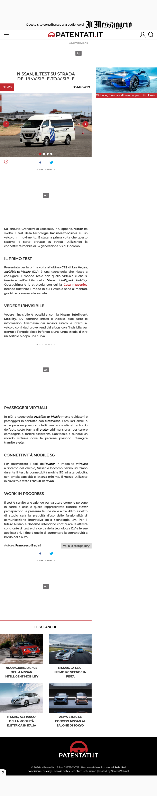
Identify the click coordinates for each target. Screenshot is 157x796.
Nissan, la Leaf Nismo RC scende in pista (70, 672)
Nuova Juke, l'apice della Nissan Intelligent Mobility (21, 672)
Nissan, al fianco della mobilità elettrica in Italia (21, 721)
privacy (47, 771)
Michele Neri (118, 767)
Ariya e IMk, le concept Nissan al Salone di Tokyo (70, 721)
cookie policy (62, 771)
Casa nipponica (75, 284)
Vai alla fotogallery (76, 546)
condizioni (34, 771)
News (7, 87)
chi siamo (90, 771)
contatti (77, 771)
